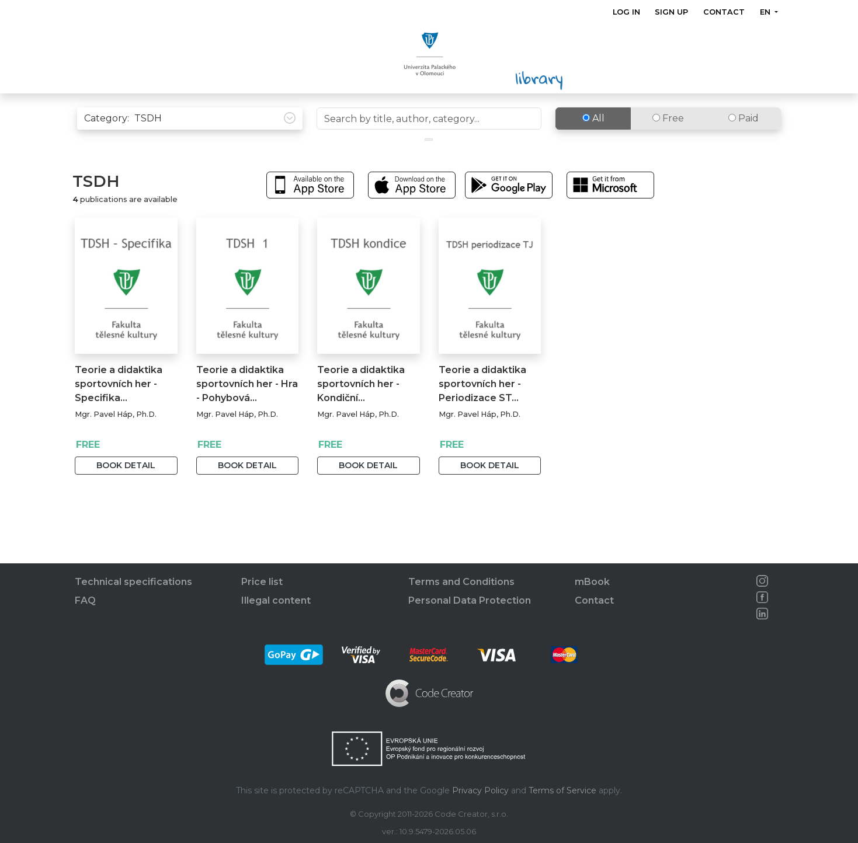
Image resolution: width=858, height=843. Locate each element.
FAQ (85, 600)
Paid (743, 142)
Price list (262, 581)
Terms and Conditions (461, 581)
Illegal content (276, 600)
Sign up (672, 12)
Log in (626, 12)
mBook (592, 581)
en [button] (766, 12)
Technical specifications (133, 581)
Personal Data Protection (469, 600)
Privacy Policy (480, 790)
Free (668, 142)
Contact (724, 12)
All (593, 142)
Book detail (125, 490)
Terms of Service (562, 790)
